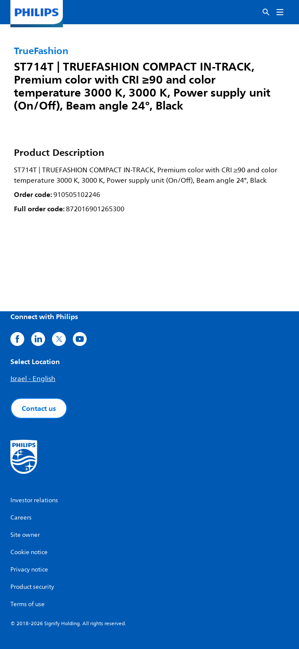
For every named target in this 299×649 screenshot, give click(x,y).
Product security (32, 587)
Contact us (39, 408)
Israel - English (32, 378)
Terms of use (27, 604)
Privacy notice (29, 570)
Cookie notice (29, 552)
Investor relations (34, 500)
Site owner (25, 535)
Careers (21, 518)
